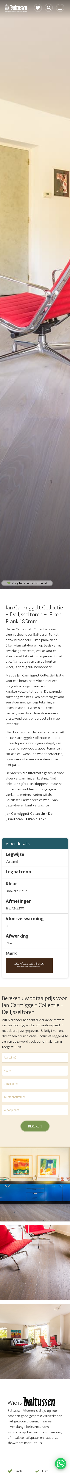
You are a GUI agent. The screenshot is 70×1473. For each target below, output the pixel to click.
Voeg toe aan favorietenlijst (27, 583)
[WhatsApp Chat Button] (60, 1463)
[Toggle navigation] (60, 9)
